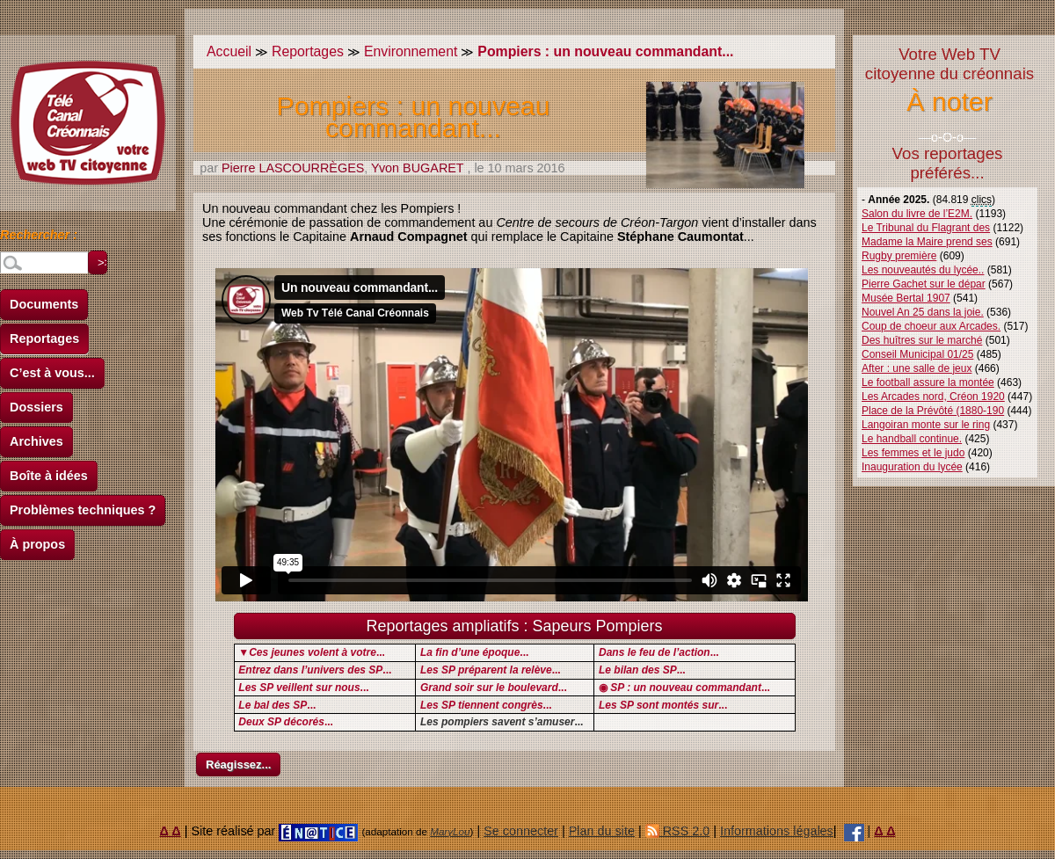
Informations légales (776, 831)
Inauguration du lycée (912, 467)
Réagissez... (238, 764)
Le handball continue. (912, 439)
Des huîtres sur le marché (922, 340)
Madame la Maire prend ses (927, 242)
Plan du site (602, 831)
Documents (44, 304)
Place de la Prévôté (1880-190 (933, 410)
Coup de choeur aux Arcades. (931, 326)
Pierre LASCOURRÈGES (293, 168)
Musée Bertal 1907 (906, 298)
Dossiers (36, 407)
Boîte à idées (49, 476)
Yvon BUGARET (417, 168)
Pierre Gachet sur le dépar (924, 284)
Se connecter (521, 831)
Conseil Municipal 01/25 (917, 354)
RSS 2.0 (677, 831)
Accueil (229, 51)
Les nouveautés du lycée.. (923, 270)
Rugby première (899, 256)
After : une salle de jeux (916, 368)
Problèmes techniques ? (83, 510)
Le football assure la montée (928, 382)
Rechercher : (38, 237)
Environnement (410, 51)
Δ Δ (170, 831)
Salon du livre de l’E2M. (917, 213)
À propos (37, 544)
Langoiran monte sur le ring (926, 425)
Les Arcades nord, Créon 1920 (933, 396)
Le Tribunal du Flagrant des (926, 228)
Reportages (44, 338)
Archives (36, 441)
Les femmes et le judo (913, 453)
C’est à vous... (52, 373)
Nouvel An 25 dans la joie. (923, 312)
